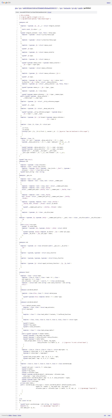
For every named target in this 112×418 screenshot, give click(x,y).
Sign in (108, 2)
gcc (20, 8)
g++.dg (74, 8)
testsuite (67, 8)
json (109, 415)
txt (105, 415)
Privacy (15, 415)
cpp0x (80, 8)
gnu (16, 8)
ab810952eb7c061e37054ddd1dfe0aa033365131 (40, 8)
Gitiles (10, 415)
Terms (19, 415)
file (49, 12)
